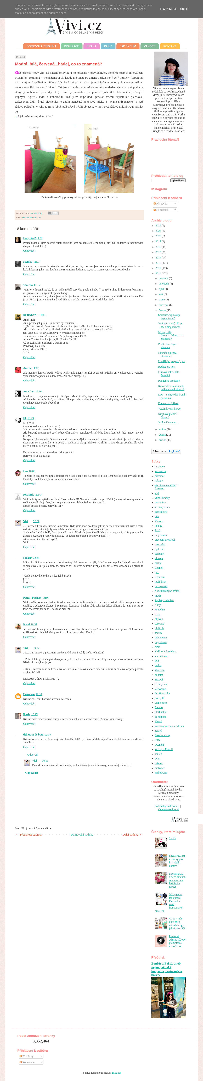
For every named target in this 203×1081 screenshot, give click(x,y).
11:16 (39, 694)
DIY (157, 660)
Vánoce (150, 46)
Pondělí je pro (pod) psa (171, 361)
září (161, 294)
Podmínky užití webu (166, 806)
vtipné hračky (162, 497)
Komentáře (161, 209)
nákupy (159, 480)
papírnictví (161, 511)
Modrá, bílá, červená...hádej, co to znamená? (171, 335)
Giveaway (160, 688)
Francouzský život (168, 403)
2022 (159, 236)
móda (158, 595)
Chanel (158, 567)
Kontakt (169, 46)
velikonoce (161, 702)
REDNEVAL (30, 314)
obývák (159, 618)
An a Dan (28, 391)
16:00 (32, 471)
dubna (162, 434)
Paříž (108, 46)
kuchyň (159, 679)
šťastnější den (162, 507)
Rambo (159, 707)
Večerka (28, 284)
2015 (159, 252)
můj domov (161, 535)
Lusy (157, 739)
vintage (159, 558)
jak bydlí (159, 698)
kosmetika (160, 471)
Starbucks (160, 712)
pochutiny (160, 502)
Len (25, 471)
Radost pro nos (166, 366)
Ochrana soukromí (168, 809)
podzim (159, 674)
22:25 (36, 557)
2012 (159, 268)
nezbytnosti (161, 586)
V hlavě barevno (167, 422)
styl (39, 217)
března (163, 439)
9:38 (39, 238)
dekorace (25, 217)
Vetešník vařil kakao (169, 408)
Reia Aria (28, 494)
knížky (158, 525)
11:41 (42, 314)
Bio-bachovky (162, 735)
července (164, 305)
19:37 (36, 647)
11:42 (35, 368)
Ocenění (159, 744)
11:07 (36, 261)
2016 (159, 246)
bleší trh (159, 628)
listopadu (164, 283)
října (162, 288)
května (163, 429)
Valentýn (160, 670)
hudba (158, 665)
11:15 (37, 284)
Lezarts (27, 557)
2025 (159, 225)
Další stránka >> (132, 834)
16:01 (45, 760)
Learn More (168, 9)
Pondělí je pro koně (169, 380)
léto (157, 516)
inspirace (33, 217)
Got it (184, 9)
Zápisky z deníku (164, 600)
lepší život (160, 581)
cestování (160, 544)
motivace (160, 768)
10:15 (34, 714)
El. (24, 418)
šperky (158, 632)
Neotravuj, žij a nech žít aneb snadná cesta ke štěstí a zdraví (177, 880)
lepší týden (161, 684)
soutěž (158, 753)
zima (157, 646)
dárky (158, 562)
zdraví (158, 730)
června (163, 310)
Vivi (25, 521)
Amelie (27, 368)
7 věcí (172, 838)
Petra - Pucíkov (32, 597)
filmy (158, 604)
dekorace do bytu (33, 734)
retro (157, 614)
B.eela (26, 714)
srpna (162, 299)
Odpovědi (32, 754)
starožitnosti (161, 656)
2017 (159, 241)
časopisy (159, 623)
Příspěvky (160, 203)
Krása (91, 46)
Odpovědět (29, 250)
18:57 (34, 624)
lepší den (160, 577)
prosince (164, 278)
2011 (159, 273)
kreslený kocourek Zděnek (169, 726)
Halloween (161, 772)
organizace (161, 642)
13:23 (30, 418)
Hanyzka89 (29, 238)
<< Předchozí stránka (29, 834)
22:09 (36, 521)
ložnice (159, 763)
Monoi (158, 721)
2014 (159, 257)
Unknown (29, 694)
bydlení (159, 549)
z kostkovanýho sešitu (167, 590)
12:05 (47, 734)
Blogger (116, 1072)
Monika (27, 261)
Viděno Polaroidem (165, 651)
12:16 (38, 391)
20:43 (38, 494)
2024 (159, 230)
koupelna (160, 609)
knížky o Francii (164, 749)
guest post (160, 716)
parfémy (159, 553)
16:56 (45, 597)
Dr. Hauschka (162, 693)
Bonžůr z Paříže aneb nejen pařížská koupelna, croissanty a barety (166, 969)
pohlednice (161, 637)
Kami (26, 624)
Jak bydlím (128, 46)
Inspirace (71, 46)
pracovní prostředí (165, 539)
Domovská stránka (41, 46)
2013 (159, 262)
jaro (157, 572)
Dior (157, 758)
